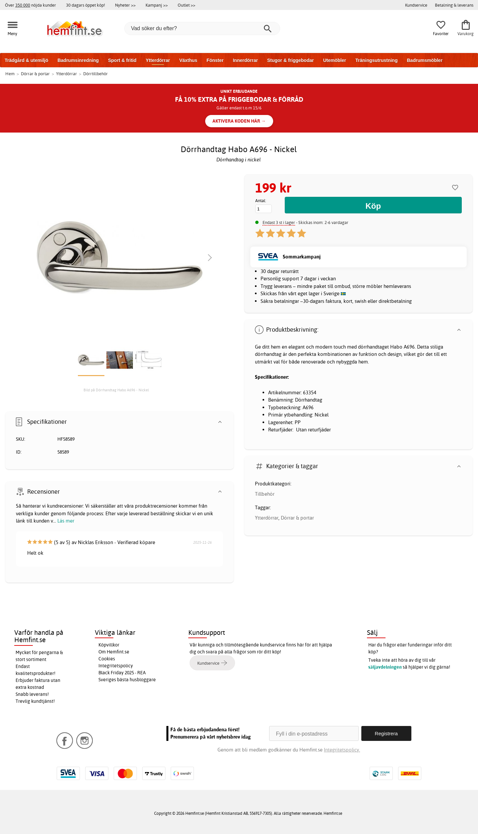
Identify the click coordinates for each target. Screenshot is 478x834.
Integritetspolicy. (342, 750)
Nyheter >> (125, 5)
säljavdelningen (385, 667)
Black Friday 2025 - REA (122, 673)
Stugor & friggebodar (290, 60)
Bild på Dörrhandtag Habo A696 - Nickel (116, 390)
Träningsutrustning (376, 60)
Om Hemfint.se (113, 652)
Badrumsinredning (77, 60)
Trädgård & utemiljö (26, 60)
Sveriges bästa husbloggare (127, 680)
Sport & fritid (122, 60)
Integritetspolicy (115, 666)
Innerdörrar (245, 60)
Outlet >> (186, 5)
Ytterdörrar (158, 60)
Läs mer (65, 521)
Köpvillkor (108, 645)
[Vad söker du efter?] (202, 28)
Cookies (106, 659)
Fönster (215, 60)
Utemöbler (334, 60)
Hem (10, 73)
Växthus (188, 60)
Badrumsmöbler (424, 60)
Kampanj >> (157, 5)
